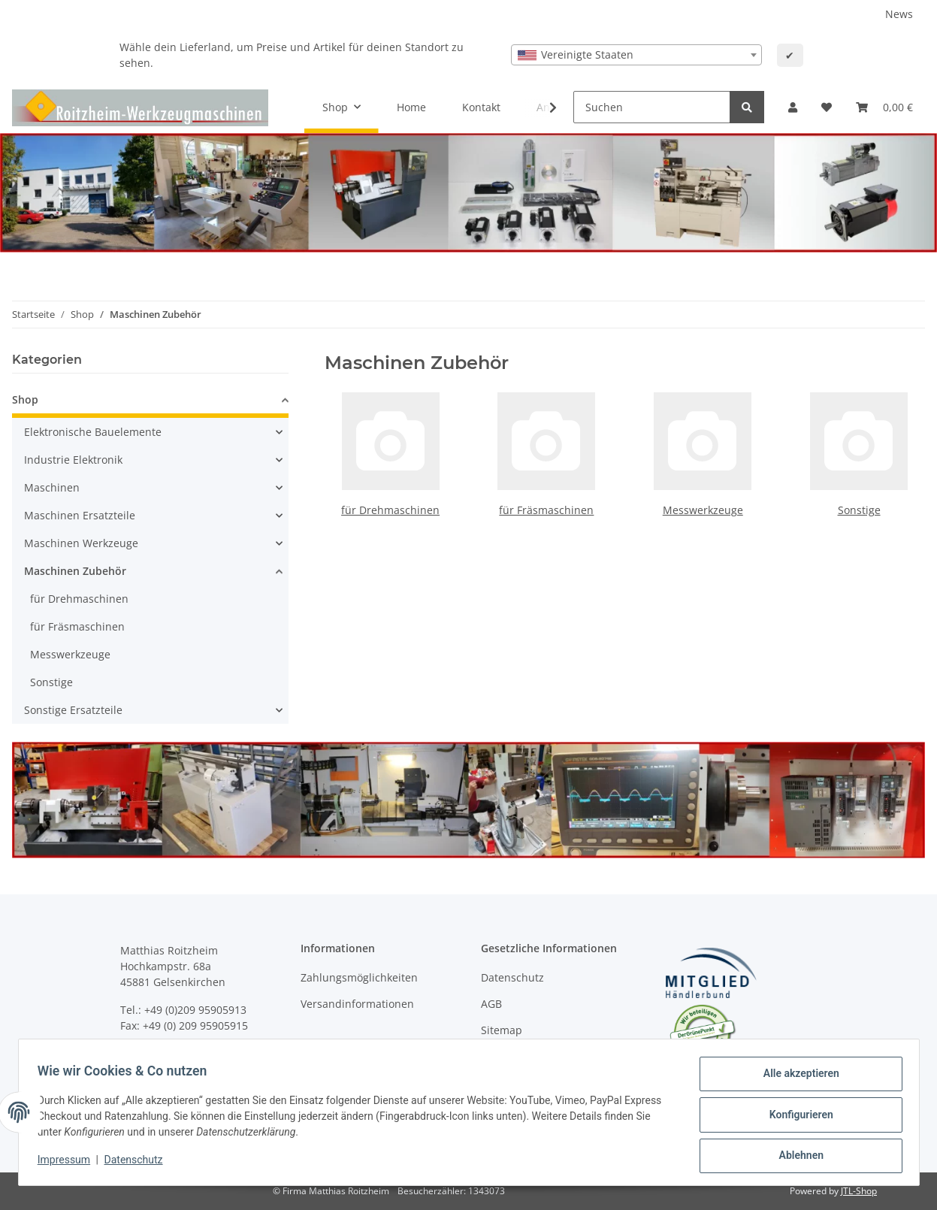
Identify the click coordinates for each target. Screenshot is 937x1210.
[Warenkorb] (884, 107)
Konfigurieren (796, 1118)
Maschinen (52, 487)
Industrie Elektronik (73, 459)
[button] (792, 107)
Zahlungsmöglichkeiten (359, 977)
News (899, 14)
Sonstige (859, 510)
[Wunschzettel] (826, 107)
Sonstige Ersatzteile (73, 710)
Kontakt (481, 107)
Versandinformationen (357, 1004)
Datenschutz (512, 977)
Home (411, 107)
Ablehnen (796, 1157)
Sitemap (501, 1030)
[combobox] (636, 54)
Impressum (69, 1163)
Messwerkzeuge (703, 510)
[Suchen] (651, 107)
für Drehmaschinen (390, 510)
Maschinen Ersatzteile (79, 515)
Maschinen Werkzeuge (81, 543)
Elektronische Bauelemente (93, 432)
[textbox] (636, 55)
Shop (25, 399)
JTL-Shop (859, 1190)
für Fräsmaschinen (546, 510)
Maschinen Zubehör (75, 571)
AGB (491, 1004)
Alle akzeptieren (796, 1078)
